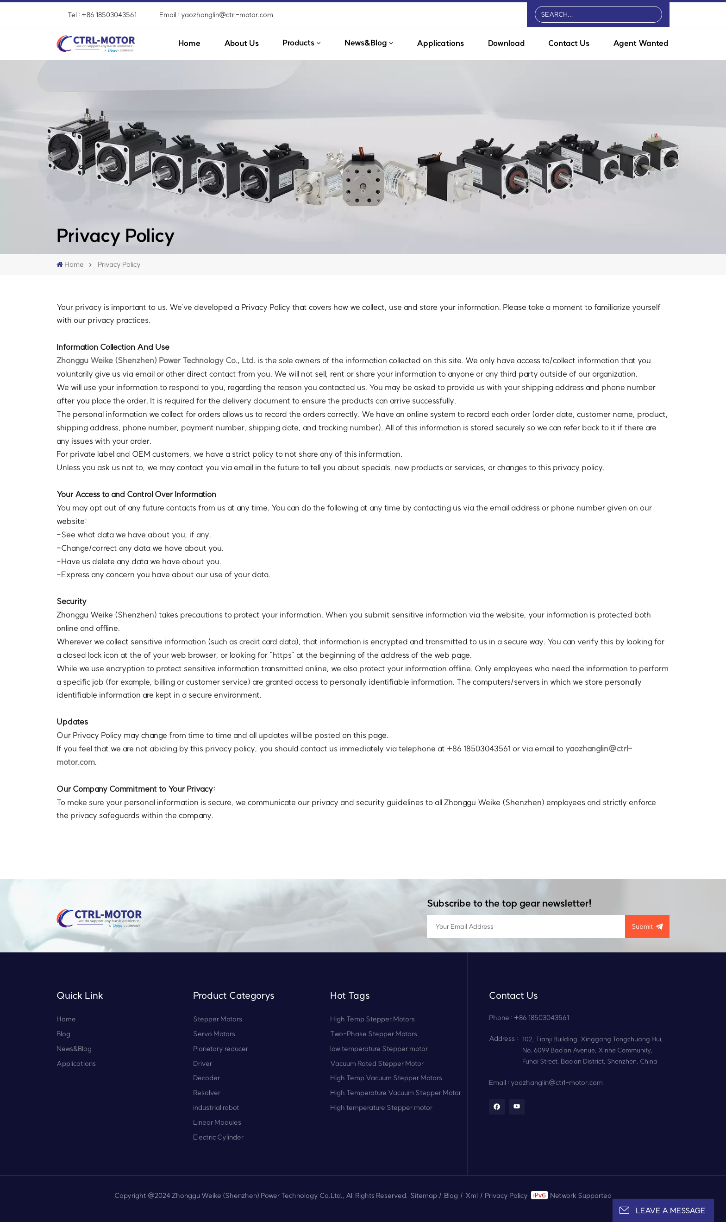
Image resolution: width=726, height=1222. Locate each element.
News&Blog (365, 42)
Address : (503, 1038)
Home (189, 43)
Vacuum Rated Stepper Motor (377, 1063)
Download (506, 43)
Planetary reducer (220, 1048)
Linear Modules (217, 1122)
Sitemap (423, 1195)
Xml (471, 1195)
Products (298, 42)
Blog (63, 1033)
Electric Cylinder (218, 1137)
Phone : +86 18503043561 (529, 1017)
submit (647, 927)
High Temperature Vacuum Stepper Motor (395, 1092)
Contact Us (568, 43)
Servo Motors (214, 1033)
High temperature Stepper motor (381, 1107)
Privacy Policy (506, 1195)
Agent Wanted (640, 43)
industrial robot (216, 1107)
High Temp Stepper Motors (372, 1018)
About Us (241, 43)
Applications (440, 43)
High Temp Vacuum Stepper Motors (386, 1077)
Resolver (206, 1092)
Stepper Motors (217, 1018)
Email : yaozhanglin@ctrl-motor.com (216, 14)
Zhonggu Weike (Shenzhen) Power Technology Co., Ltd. (156, 360)
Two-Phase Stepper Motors (373, 1033)
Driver (202, 1063)
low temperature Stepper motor (379, 1048)
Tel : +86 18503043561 (102, 14)
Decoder (206, 1077)
